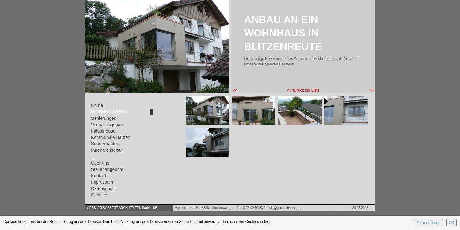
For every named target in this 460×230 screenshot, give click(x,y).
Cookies (99, 194)
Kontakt (98, 175)
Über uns (100, 162)
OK (451, 222)
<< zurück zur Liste (303, 90)
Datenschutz (103, 188)
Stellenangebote (107, 169)
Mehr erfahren (428, 222)
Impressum (102, 182)
